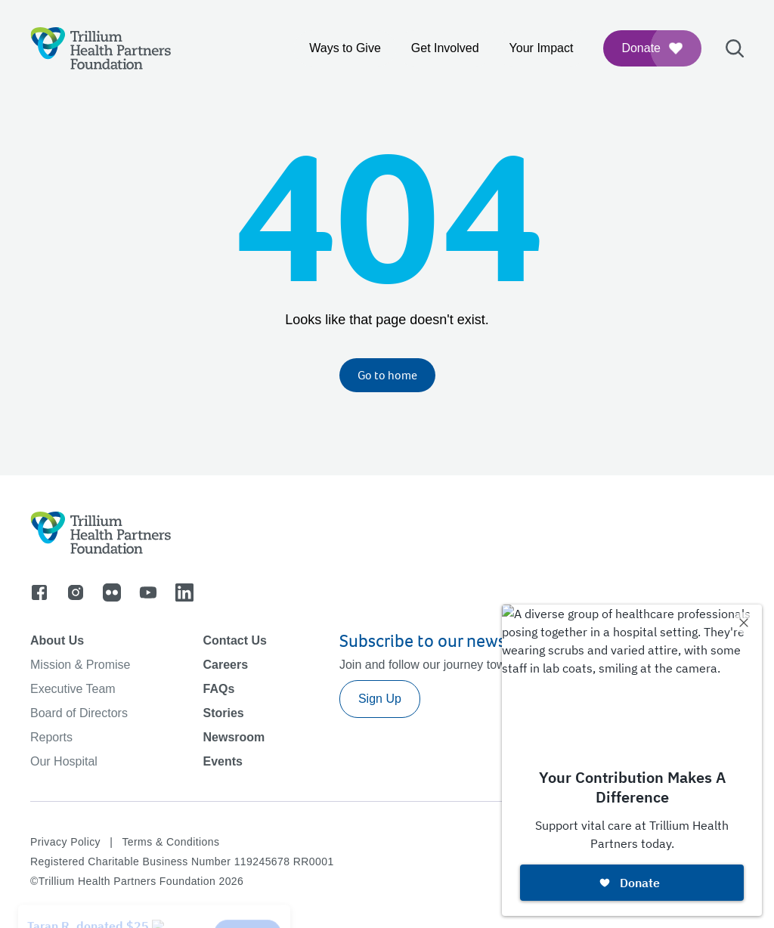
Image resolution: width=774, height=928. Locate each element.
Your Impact (541, 48)
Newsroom (234, 737)
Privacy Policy (65, 842)
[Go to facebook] (39, 592)
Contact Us (234, 640)
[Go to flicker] (112, 592)
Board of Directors (79, 713)
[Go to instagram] (76, 592)
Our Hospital (64, 761)
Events (222, 761)
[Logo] (101, 48)
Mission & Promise (80, 664)
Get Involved (445, 48)
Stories (223, 713)
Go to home (387, 375)
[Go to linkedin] (184, 592)
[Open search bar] (735, 48)
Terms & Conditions (170, 842)
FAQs (218, 688)
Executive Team (73, 688)
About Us (57, 640)
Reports (51, 737)
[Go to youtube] (148, 592)
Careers (225, 664)
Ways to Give (345, 48)
